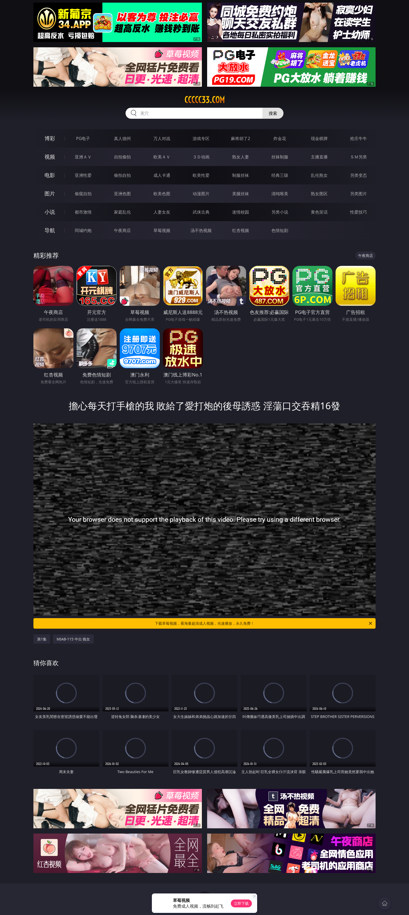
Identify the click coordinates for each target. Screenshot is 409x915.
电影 (49, 175)
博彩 (49, 138)
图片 (49, 193)
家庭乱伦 (122, 212)
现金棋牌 (319, 138)
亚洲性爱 (83, 175)
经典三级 (279, 175)
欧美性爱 (201, 175)
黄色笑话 (319, 212)
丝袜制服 (279, 157)
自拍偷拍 (122, 157)
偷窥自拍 (83, 194)
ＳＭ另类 (358, 157)
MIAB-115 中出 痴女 (73, 639)
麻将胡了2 (240, 138)
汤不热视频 (201, 230)
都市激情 (83, 212)
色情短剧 (279, 230)
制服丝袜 (240, 175)
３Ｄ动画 (201, 157)
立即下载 (241, 903)
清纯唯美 (279, 194)
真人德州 (122, 138)
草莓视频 (161, 230)
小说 (49, 211)
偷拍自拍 (122, 175)
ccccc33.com (204, 100)
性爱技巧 (358, 212)
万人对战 (161, 138)
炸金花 (279, 138)
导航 (49, 230)
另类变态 (358, 175)
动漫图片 (201, 194)
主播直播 (319, 157)
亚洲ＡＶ (83, 157)
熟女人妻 (240, 157)
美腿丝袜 (240, 194)
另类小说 (279, 212)
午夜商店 (122, 230)
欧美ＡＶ (161, 157)
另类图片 (358, 194)
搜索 (273, 113)
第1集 (42, 639)
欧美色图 (161, 194)
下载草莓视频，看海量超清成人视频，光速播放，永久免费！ (264, 623)
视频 (49, 156)
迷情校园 (240, 212)
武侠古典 (201, 212)
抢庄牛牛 (358, 138)
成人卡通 (161, 175)
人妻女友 (161, 212)
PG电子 (83, 138)
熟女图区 (319, 194)
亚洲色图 (122, 194)
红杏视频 (240, 230)
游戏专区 (201, 138)
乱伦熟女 (319, 175)
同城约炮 (83, 230)
